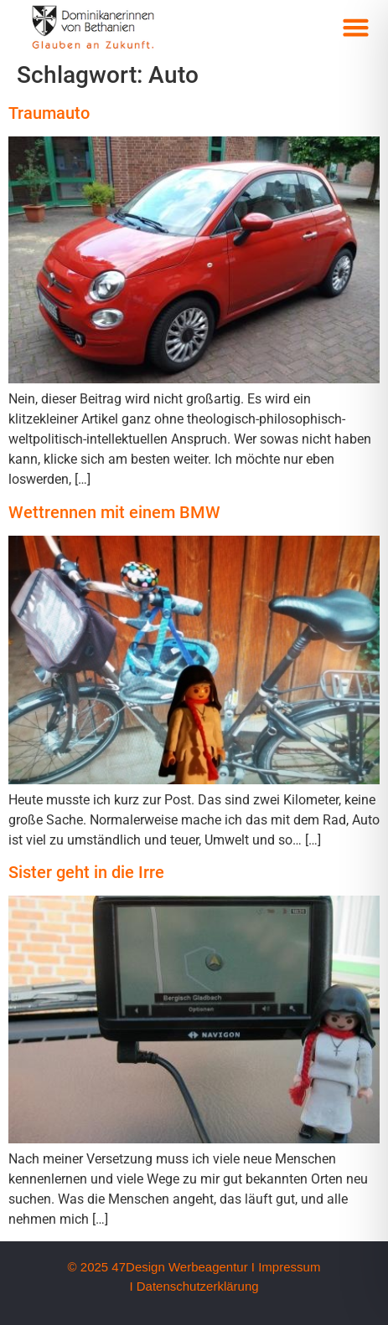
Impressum (289, 1267)
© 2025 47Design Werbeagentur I (161, 1267)
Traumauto (49, 113)
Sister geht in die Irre (86, 872)
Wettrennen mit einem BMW (114, 512)
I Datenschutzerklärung (193, 1286)
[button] (356, 28)
